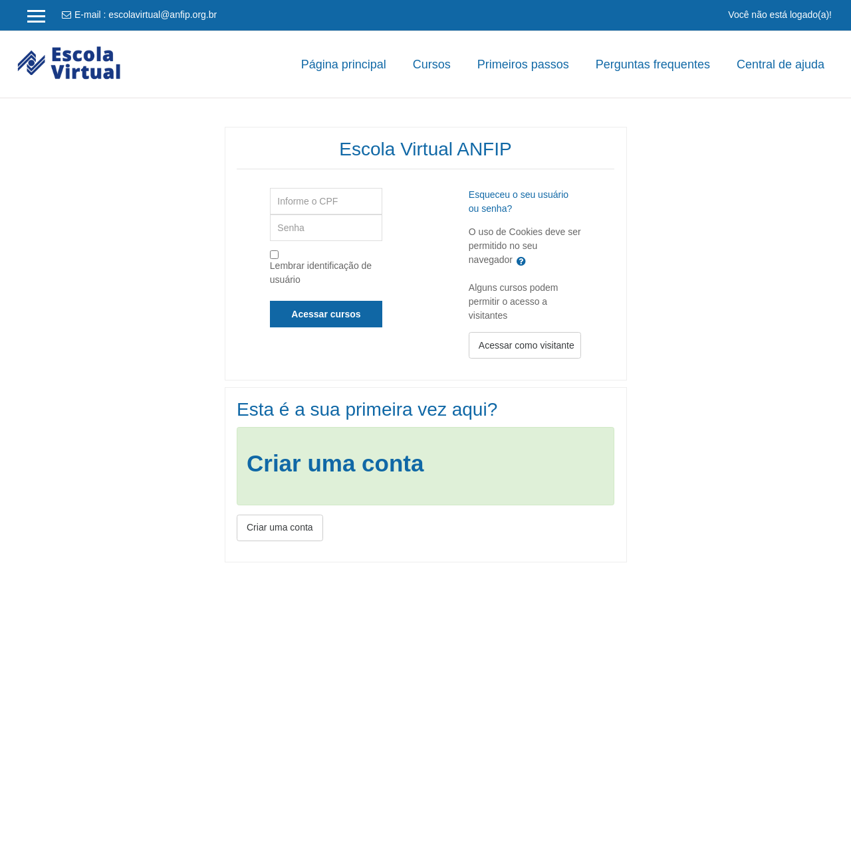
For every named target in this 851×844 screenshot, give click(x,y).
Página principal (343, 64)
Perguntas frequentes (653, 64)
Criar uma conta (280, 527)
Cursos (432, 64)
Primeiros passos (523, 64)
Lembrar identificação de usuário (321, 272)
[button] (523, 261)
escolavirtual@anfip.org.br (162, 14)
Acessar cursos (325, 314)
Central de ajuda (780, 64)
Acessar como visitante (526, 345)
